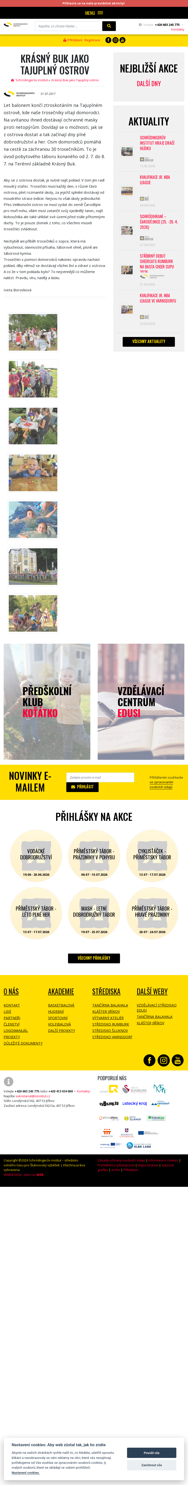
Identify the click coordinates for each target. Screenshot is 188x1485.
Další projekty (61, 1030)
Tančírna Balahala (110, 1005)
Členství (11, 1024)
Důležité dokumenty (23, 1043)
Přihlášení (72, 40)
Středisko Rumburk (110, 1024)
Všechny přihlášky (94, 958)
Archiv (115, 1170)
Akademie (61, 991)
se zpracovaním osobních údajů (161, 784)
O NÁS (11, 991)
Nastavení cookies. (26, 1473)
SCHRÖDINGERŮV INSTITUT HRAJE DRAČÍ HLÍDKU (157, 143)
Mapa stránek (148, 1165)
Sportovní (58, 1018)
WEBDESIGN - (23, 1174)
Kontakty (177, 29)
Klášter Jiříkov (106, 1011)
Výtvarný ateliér (108, 1018)
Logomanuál (16, 1030)
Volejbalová (59, 1024)
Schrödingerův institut (29, 80)
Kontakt (12, 1005)
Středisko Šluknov (110, 1030)
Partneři (12, 1018)
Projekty (12, 1037)
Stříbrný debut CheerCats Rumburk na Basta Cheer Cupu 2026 (157, 263)
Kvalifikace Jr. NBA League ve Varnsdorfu (158, 298)
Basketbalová (61, 1005)
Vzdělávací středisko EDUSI (157, 1008)
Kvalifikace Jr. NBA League (155, 179)
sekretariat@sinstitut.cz (33, 1096)
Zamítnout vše (151, 1465)
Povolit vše (151, 1453)
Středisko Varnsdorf (112, 1037)
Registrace (92, 40)
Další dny (149, 83)
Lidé (7, 1011)
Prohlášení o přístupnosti (116, 1165)
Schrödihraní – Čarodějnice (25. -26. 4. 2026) (157, 222)
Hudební (56, 1011)
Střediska (106, 991)
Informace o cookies (163, 1160)
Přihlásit (82, 787)
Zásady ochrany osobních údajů (121, 1160)
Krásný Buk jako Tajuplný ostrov (75, 80)
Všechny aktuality (148, 341)
